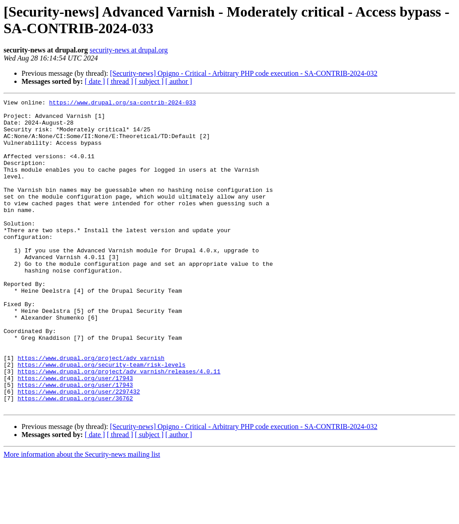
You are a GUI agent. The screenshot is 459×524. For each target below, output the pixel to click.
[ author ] (178, 81)
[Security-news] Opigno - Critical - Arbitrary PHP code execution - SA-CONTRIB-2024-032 (243, 73)
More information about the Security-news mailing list (82, 516)
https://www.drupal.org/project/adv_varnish (91, 410)
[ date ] (95, 81)
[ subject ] (149, 81)
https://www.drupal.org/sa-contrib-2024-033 (122, 104)
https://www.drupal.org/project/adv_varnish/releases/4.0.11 (118, 426)
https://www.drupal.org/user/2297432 (78, 450)
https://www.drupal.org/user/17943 (75, 434)
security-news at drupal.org (129, 50)
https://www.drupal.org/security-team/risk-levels (101, 418)
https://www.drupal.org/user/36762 (75, 459)
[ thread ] (120, 81)
